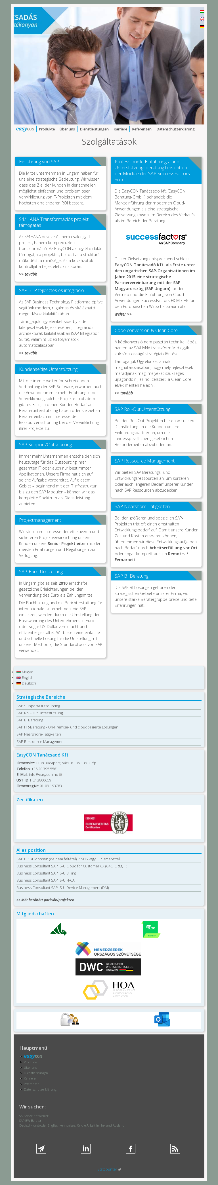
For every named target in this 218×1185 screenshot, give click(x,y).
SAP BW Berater (30, 1120)
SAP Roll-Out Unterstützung (142, 409)
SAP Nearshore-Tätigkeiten (142, 506)
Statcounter (109, 1169)
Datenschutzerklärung (175, 129)
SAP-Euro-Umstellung (41, 571)
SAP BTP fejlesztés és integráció (51, 290)
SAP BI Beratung (131, 576)
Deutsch (26, 683)
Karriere (120, 129)
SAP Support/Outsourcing (45, 444)
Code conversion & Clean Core (146, 330)
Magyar (24, 671)
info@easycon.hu (45, 774)
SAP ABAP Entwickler (34, 1116)
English (24, 677)
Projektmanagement (40, 520)
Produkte (47, 129)
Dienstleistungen (94, 129)
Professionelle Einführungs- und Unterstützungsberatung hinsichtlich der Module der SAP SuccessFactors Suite (152, 170)
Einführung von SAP (39, 161)
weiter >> (123, 314)
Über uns (67, 129)
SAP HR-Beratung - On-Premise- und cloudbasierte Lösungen (67, 727)
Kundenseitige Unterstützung (48, 369)
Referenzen (142, 129)
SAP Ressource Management (145, 460)
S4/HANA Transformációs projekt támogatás (54, 222)
